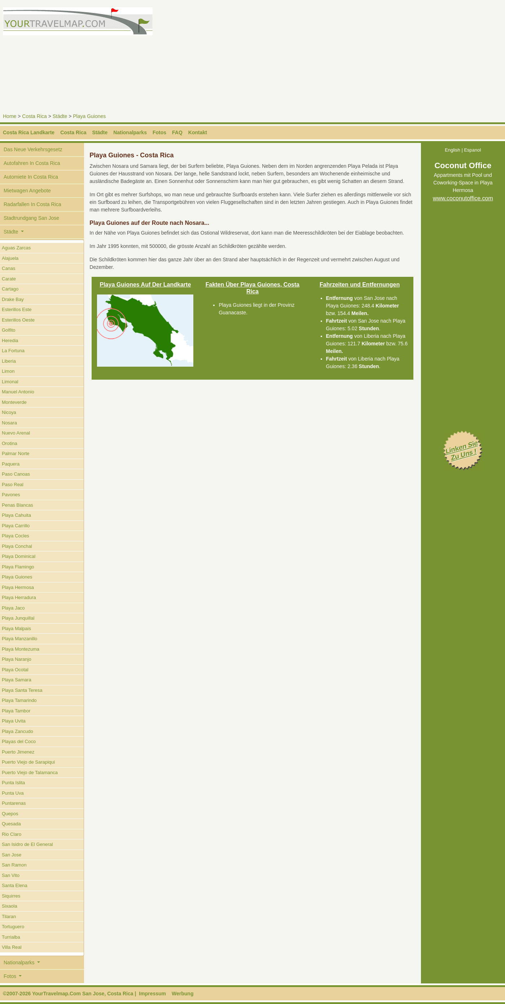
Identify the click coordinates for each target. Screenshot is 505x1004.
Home (9, 116)
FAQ (177, 132)
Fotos (159, 132)
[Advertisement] (380, 57)
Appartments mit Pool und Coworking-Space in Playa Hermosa (463, 183)
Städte (60, 116)
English (452, 150)
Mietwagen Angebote (27, 190)
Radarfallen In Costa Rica (32, 204)
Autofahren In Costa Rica (32, 163)
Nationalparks (130, 132)
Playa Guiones (89, 116)
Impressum (152, 993)
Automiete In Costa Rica (31, 177)
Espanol (472, 150)
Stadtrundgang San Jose (31, 218)
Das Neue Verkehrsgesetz (33, 149)
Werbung (182, 993)
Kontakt (197, 132)
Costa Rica (34, 116)
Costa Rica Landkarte (28, 132)
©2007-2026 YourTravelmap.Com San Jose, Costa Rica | (69, 993)
